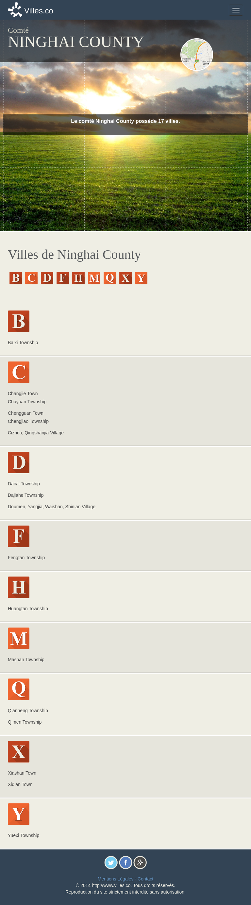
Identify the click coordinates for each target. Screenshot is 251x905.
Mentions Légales (116, 878)
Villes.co (38, 10)
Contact (145, 878)
